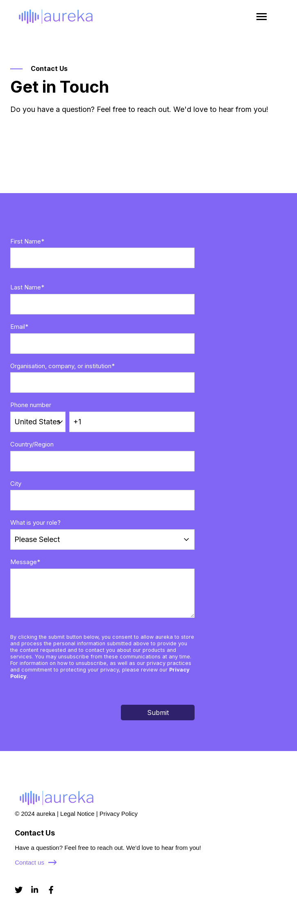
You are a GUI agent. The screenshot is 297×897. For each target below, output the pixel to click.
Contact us (36, 862)
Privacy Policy (119, 813)
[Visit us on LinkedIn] (35, 890)
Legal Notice (77, 813)
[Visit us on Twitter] (19, 890)
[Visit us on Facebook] (51, 890)
